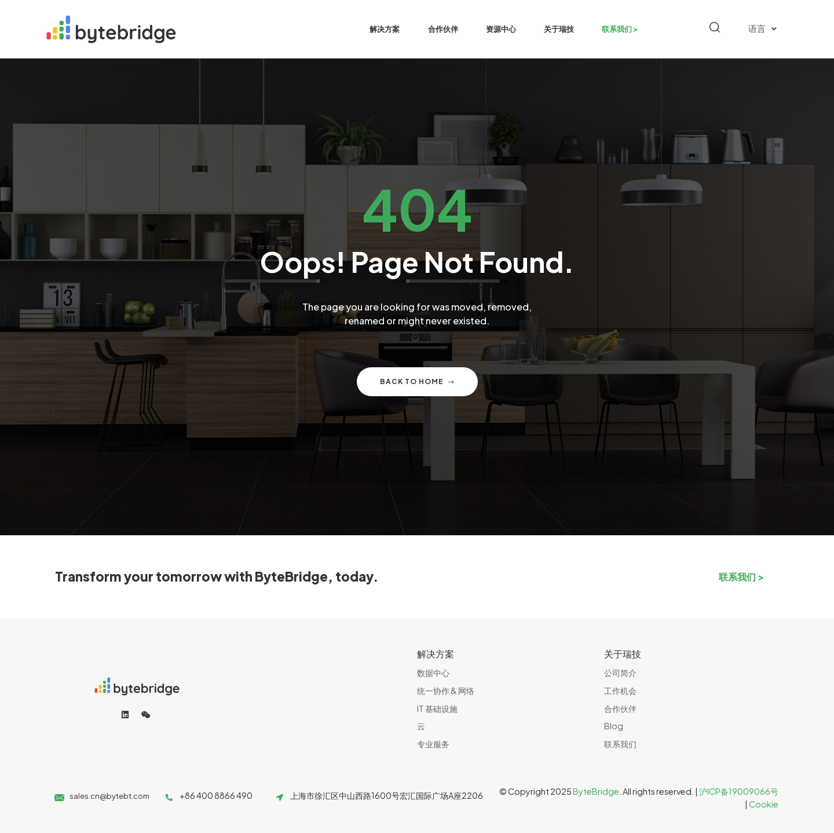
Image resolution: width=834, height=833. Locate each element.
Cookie (763, 804)
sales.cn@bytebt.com (109, 796)
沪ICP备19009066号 (738, 791)
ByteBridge (596, 791)
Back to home (417, 381)
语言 (762, 29)
